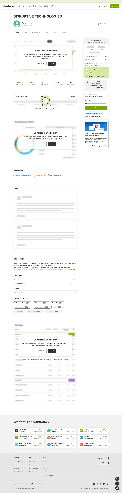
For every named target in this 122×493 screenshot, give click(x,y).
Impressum (87, 488)
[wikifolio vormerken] (97, 94)
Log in (105, 6)
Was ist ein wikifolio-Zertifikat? (93, 116)
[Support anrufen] (117, 483)
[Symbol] (18, 279)
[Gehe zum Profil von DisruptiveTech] (16, 23)
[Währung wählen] (105, 463)
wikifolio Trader (17, 468)
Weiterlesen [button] (72, 269)
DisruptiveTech (27, 23)
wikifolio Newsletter (18, 471)
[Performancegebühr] (95, 59)
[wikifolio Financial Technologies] (8, 6)
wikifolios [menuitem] (21, 7)
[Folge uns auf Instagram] (97, 484)
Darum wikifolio (33, 468)
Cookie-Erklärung (104, 488)
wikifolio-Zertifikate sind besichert (94, 113)
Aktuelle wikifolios (18, 461)
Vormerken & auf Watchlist (96, 108)
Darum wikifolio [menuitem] (31, 7)
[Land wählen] (102, 458)
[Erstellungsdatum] (24, 283)
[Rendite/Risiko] (74, 84)
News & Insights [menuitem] (43, 7)
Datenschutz (95, 488)
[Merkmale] (24, 170)
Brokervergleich (33, 471)
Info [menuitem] (52, 7)
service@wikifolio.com (38, 484)
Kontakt (31, 465)
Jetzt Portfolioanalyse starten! (98, 146)
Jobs (44, 465)
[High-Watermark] (23, 293)
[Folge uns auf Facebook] (94, 484)
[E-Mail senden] (117, 479)
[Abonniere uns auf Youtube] (107, 484)
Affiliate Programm (48, 475)
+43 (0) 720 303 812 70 (21, 484)
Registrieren (114, 6)
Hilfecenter (32, 461)
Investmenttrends (18, 465)
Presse (45, 468)
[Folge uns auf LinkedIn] (104, 484)
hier (66, 359)
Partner (45, 471)
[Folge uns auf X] (101, 484)
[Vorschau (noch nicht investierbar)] (104, 42)
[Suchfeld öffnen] (99, 6)
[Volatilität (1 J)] (61, 84)
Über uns (45, 461)
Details (74, 96)
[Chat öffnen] (117, 488)
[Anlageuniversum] (26, 298)
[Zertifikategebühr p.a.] (96, 56)
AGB (82, 488)
